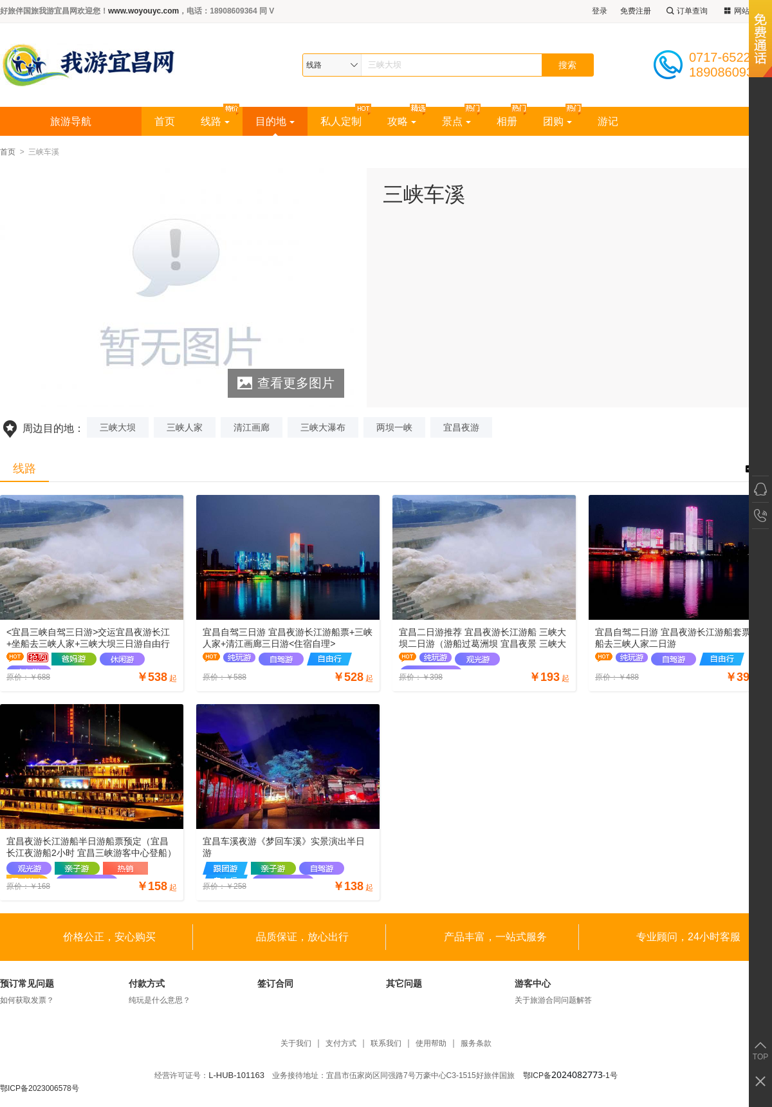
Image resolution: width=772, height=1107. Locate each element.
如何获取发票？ (27, 1000)
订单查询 (686, 11)
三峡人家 (185, 427)
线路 (215, 121)
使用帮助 (431, 1043)
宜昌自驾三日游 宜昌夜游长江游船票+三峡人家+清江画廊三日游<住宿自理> (287, 638)
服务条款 (476, 1043)
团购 (557, 121)
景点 (456, 121)
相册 (507, 121)
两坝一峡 (394, 427)
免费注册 (635, 10)
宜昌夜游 (461, 427)
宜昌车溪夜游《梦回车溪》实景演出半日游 (284, 847)
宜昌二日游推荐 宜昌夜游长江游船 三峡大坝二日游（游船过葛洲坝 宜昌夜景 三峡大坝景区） (482, 638)
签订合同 (275, 983)
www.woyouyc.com (143, 10)
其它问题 (404, 983)
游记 (608, 121)
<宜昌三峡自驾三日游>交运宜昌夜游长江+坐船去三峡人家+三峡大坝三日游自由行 (88, 638)
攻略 (401, 121)
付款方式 (147, 983)
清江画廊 (252, 427)
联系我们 (386, 1043)
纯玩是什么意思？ (159, 1000)
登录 (599, 10)
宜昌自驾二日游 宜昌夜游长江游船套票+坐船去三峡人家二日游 (680, 638)
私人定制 (341, 121)
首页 (164, 121)
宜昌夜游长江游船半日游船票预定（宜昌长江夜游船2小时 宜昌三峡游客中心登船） (91, 847)
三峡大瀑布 (322, 427)
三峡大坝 (118, 427)
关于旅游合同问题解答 (553, 1000)
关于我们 (295, 1043)
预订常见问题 (27, 983)
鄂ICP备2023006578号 (39, 1088)
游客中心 (533, 983)
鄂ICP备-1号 (570, 1075)
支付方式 (341, 1043)
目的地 (275, 121)
